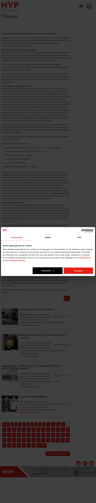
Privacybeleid (85, 258)
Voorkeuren (47, 271)
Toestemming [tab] (16, 237)
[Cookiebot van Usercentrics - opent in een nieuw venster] (83, 230)
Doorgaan (78, 271)
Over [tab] (79, 237)
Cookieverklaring (17, 260)
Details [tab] (48, 237)
